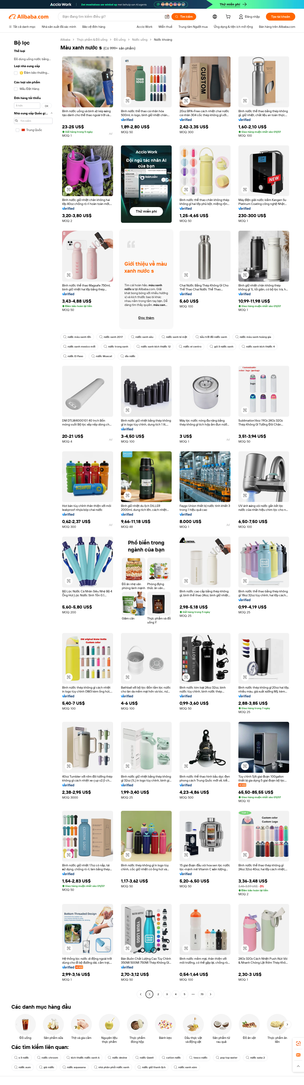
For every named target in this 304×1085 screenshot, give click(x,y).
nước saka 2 (255, 1057)
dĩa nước (128, 356)
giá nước (46, 1067)
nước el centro (190, 346)
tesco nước (198, 1057)
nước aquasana (74, 1067)
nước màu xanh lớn (77, 337)
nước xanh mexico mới (79, 346)
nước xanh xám (185, 1067)
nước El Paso (73, 356)
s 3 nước (21, 1057)
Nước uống (139, 39)
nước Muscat (101, 356)
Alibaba (65, 39)
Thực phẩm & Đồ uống (92, 39)
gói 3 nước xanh (221, 346)
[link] (298, 1043)
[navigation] (33, 517)
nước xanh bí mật (174, 337)
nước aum (22, 1067)
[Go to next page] (211, 994)
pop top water (227, 1057)
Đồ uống (120, 39)
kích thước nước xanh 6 (83, 1057)
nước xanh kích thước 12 (153, 346)
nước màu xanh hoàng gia (253, 337)
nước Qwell (144, 1057)
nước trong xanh (116, 346)
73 (202, 994)
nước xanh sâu (142, 337)
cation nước (171, 1057)
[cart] (229, 17)
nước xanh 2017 (111, 337)
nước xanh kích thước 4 (258, 346)
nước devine (117, 1057)
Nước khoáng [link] (163, 39)
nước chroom (47, 1057)
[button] (298, 1066)
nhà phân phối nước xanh (111, 1067)
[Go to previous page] (141, 994)
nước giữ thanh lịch (152, 1067)
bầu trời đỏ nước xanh (211, 337)
